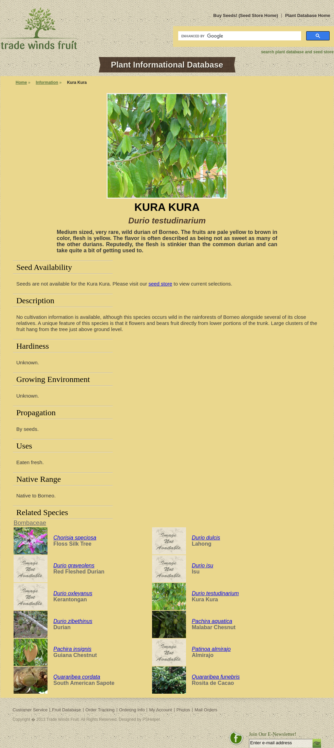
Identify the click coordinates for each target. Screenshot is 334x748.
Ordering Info (132, 709)
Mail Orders (205, 709)
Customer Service (30, 709)
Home (21, 82)
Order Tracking (100, 709)
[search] (239, 36)
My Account (160, 709)
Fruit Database (66, 709)
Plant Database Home (307, 15)
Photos (183, 709)
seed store (160, 284)
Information (47, 82)
